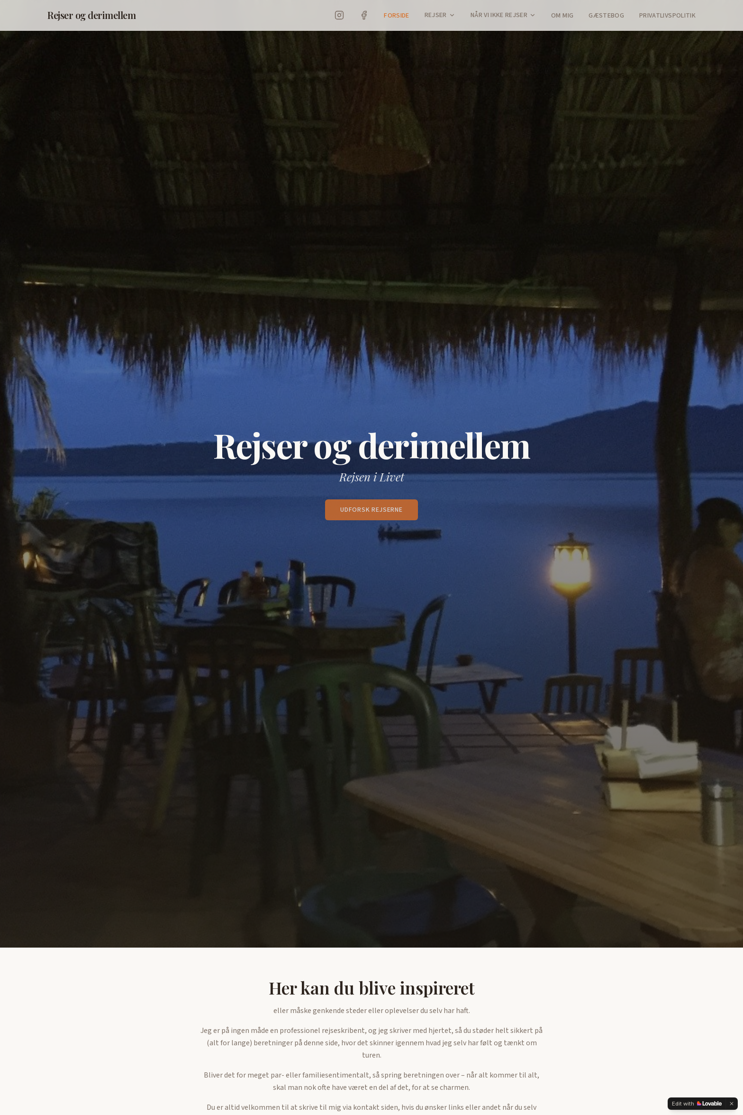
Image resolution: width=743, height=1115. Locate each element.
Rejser (436, 15)
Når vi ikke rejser (499, 15)
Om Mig (562, 15)
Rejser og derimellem (91, 15)
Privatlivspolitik (667, 15)
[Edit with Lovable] (696, 1103)
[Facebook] (364, 15)
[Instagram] (339, 15)
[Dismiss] (731, 1103)
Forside (396, 15)
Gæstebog (606, 15)
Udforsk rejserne (371, 510)
